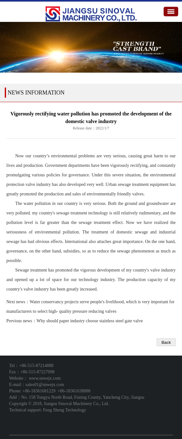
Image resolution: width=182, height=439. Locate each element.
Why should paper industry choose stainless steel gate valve (89, 320)
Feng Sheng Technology (64, 410)
